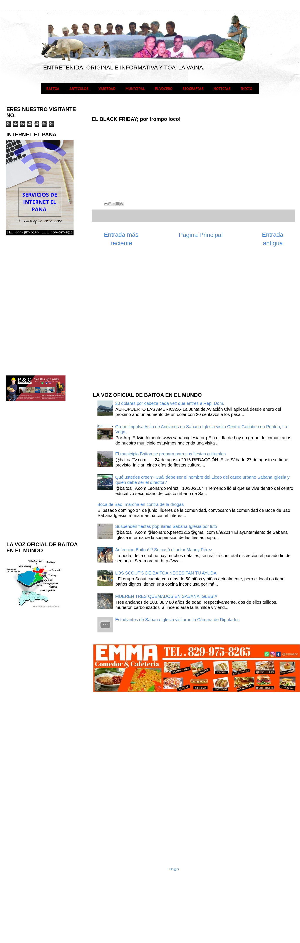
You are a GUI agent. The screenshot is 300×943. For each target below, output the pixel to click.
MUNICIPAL (135, 88)
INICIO (246, 88)
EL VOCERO (164, 88)
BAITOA (52, 88)
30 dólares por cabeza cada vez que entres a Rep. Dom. (169, 403)
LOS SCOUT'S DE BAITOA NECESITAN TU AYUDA (166, 573)
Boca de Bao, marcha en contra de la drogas (140, 504)
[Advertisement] (125, 318)
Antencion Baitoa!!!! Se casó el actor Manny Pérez (163, 549)
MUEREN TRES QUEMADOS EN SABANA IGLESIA (166, 596)
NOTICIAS (222, 88)
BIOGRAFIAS (193, 88)
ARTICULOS (79, 88)
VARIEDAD (107, 88)
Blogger (174, 869)
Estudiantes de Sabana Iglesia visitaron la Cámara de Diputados (177, 619)
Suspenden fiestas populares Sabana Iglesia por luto (166, 526)
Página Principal (201, 235)
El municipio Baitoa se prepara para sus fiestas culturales (170, 453)
